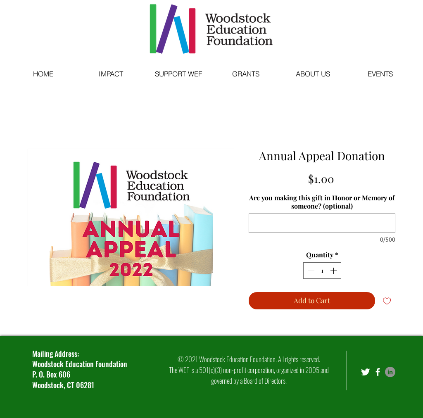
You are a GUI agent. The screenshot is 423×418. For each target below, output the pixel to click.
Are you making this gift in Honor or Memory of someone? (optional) (322, 202)
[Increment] (334, 270)
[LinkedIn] (390, 372)
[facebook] (378, 372)
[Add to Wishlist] (387, 300)
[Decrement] (310, 270)
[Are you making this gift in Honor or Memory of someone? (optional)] (322, 223)
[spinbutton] (322, 270)
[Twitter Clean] (365, 372)
